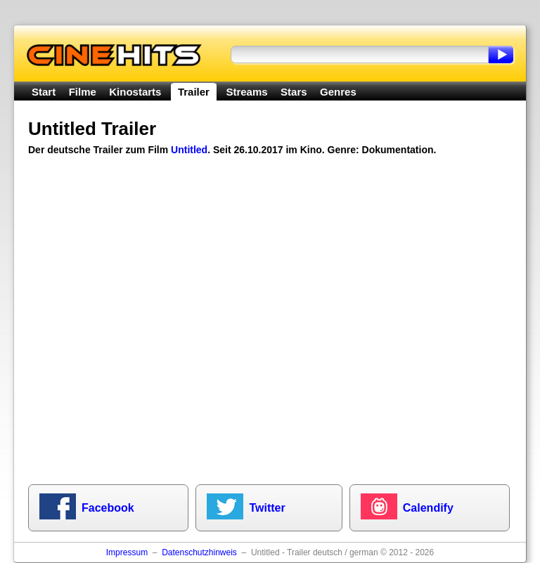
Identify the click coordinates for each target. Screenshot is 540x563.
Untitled (189, 149)
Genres (338, 92)
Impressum (127, 552)
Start (44, 92)
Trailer (194, 92)
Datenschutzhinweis (199, 552)
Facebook (108, 508)
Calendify (428, 508)
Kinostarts (135, 92)
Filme (82, 92)
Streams (246, 92)
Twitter (267, 508)
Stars (294, 92)
